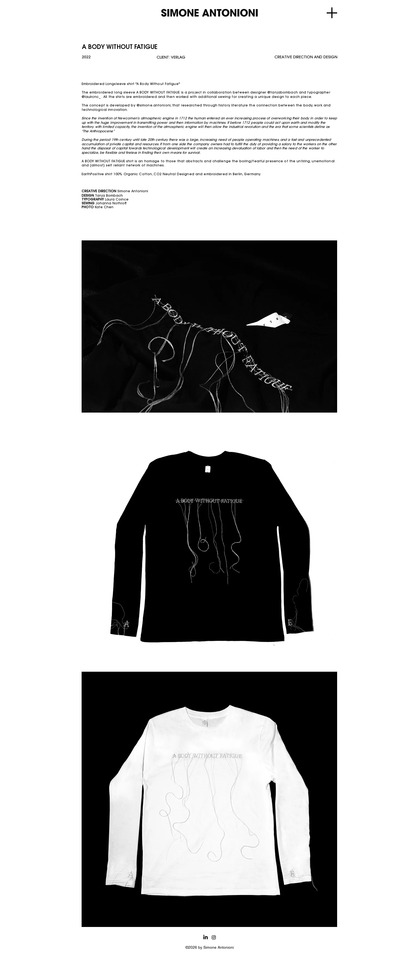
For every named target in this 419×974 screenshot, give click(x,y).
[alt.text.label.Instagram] (214, 937)
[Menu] (332, 12)
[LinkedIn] (205, 937)
